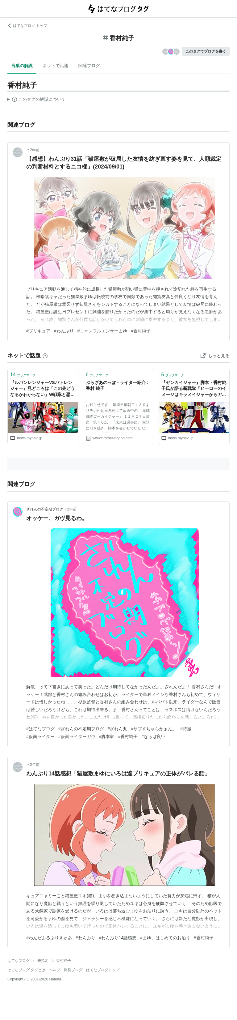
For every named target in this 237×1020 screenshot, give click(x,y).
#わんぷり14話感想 (117, 937)
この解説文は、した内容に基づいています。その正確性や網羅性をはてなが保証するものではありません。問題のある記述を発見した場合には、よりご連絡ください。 (36, 100)
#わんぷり (64, 330)
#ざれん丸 (117, 728)
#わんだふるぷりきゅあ (49, 937)
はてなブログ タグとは (26, 970)
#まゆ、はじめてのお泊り (165, 937)
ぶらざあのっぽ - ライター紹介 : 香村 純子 (117, 385)
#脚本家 (106, 736)
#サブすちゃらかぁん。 (154, 728)
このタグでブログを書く (205, 51)
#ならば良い (153, 736)
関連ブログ (89, 65)
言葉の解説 (22, 65)
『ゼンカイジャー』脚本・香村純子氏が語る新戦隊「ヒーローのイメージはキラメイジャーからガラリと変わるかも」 (193, 389)
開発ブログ (73, 970)
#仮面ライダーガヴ (76, 736)
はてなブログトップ (102, 970)
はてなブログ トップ (27, 25)
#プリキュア (38, 330)
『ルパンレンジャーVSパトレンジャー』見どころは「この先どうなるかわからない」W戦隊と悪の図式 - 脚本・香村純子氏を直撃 (42, 389)
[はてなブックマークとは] (45, 355)
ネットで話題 (56, 65)
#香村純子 (141, 330)
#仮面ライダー (40, 736)
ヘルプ (54, 970)
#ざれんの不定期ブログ (81, 728)
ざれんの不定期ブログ (44, 509)
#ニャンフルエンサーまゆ (102, 330)
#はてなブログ (40, 728)
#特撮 (185, 728)
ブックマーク (22, 374)
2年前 (35, 150)
